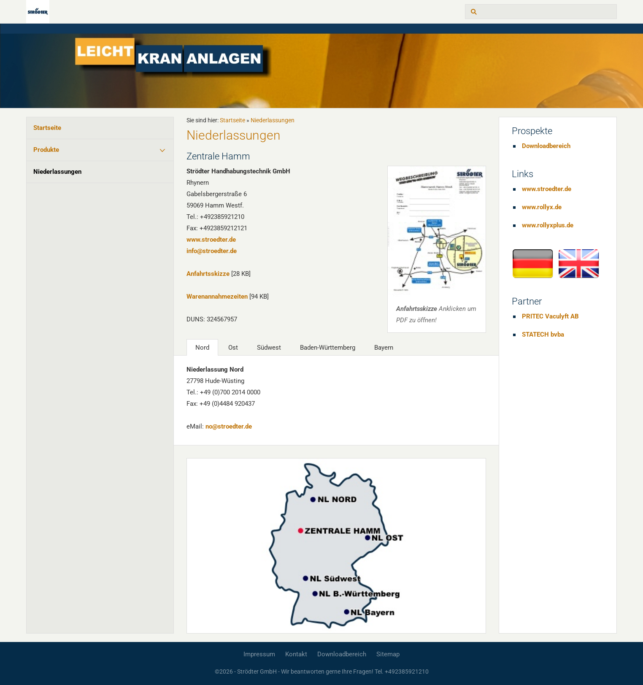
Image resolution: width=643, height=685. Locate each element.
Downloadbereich (546, 146)
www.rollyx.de (542, 207)
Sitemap (388, 654)
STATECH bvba (543, 334)
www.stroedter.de (211, 239)
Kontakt (296, 654)
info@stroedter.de (211, 251)
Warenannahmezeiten (217, 296)
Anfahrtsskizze (208, 274)
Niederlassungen (57, 171)
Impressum (259, 654)
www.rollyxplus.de (547, 225)
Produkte (46, 150)
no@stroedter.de (228, 426)
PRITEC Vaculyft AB (550, 316)
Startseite (47, 128)
